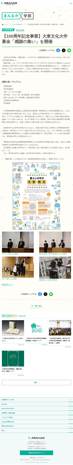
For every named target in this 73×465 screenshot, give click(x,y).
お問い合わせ (33, 458)
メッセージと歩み (7, 418)
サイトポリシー (41, 458)
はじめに (4, 405)
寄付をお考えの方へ (7, 427)
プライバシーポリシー (24, 460)
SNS (2, 431)
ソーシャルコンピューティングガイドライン (40, 460)
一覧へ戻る (38, 306)
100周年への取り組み (8, 413)
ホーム (7, 24)
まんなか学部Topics (18, 24)
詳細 (13, 334)
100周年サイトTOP (7, 400)
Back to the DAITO (7, 409)
